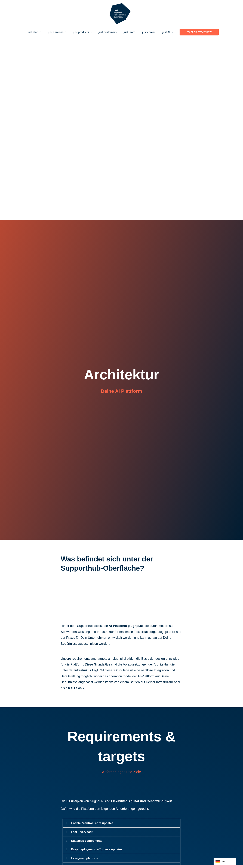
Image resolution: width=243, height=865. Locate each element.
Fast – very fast (82, 831)
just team (128, 31)
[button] (194, 31)
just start (37, 31)
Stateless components (88, 840)
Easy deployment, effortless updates (98, 849)
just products (82, 31)
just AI (162, 31)
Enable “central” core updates (93, 823)
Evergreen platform (85, 857)
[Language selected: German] (225, 861)
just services (58, 31)
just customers (108, 31)
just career (146, 31)
